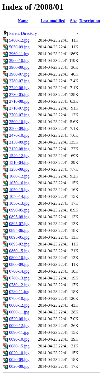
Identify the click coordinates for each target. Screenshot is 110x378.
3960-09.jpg (19, 67)
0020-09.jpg (19, 359)
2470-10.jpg (19, 135)
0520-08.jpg (19, 319)
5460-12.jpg (19, 40)
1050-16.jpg (19, 183)
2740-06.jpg (19, 87)
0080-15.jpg (19, 346)
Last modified (52, 21)
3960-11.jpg (19, 53)
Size (73, 21)
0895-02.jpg (19, 244)
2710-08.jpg (19, 101)
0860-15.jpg (19, 251)
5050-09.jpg (19, 47)
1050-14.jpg (19, 196)
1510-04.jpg (19, 162)
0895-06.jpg (19, 230)
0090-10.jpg (19, 339)
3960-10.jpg (19, 60)
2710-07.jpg (19, 108)
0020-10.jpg (19, 353)
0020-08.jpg (19, 366)
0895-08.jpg (19, 217)
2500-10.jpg (19, 121)
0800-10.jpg (19, 257)
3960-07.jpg (19, 74)
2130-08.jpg (19, 149)
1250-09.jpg (19, 169)
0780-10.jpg (19, 298)
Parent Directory (23, 33)
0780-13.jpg (19, 278)
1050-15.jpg (19, 189)
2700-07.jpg (19, 115)
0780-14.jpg (19, 271)
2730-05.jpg (19, 94)
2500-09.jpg (19, 128)
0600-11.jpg (19, 312)
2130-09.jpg (19, 142)
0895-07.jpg (19, 223)
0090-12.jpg (19, 325)
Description (89, 21)
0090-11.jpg (19, 332)
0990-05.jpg (19, 210)
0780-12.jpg (19, 285)
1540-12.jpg (19, 155)
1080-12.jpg (19, 176)
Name (23, 21)
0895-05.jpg (19, 237)
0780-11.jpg (19, 291)
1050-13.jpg (19, 203)
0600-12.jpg (19, 305)
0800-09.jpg (19, 264)
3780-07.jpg (19, 81)
